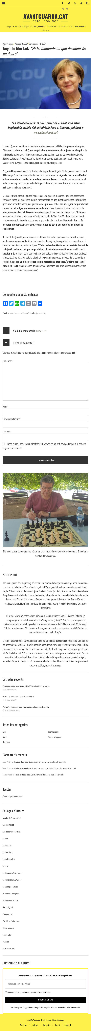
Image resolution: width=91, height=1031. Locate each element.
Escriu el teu (41, 330)
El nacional (7, 845)
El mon (5, 838)
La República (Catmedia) (12, 872)
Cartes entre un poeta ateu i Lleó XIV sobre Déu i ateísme (26, 686)
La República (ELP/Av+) (12, 879)
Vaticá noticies (9, 948)
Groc (4, 737)
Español (68, 1025)
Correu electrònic (11, 419)
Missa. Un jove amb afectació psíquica (18, 696)
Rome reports (8, 927)
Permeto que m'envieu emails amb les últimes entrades (27, 992)
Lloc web (7, 431)
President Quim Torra (11, 921)
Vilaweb (6, 941)
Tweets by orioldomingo (13, 796)
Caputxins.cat (8, 824)
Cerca (86, 3)
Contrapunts (33, 44)
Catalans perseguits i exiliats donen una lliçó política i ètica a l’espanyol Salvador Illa (45, 768)
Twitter (68, 3)
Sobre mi (23, 1025)
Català (57, 1025)
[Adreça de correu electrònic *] (45, 984)
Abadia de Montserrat (11, 817)
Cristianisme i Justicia (11, 831)
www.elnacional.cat (45, 132)
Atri (4, 731)
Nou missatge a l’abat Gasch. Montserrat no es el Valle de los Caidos (39, 774)
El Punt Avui (8, 852)
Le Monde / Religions (11, 893)
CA (63, 9)
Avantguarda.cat (45, 16)
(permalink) (41, 313)
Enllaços (35, 1025)
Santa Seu (7, 934)
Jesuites (6, 866)
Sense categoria (54, 737)
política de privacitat (45, 1008)
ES (67, 9)
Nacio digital (8, 907)
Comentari (8, 361)
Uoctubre (6, 742)
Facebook (62, 3)
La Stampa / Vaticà (10, 886)
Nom (5, 406)
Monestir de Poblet (11, 900)
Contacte (46, 1025)
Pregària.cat (8, 914)
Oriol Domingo (8, 44)
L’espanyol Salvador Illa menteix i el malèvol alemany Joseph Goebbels (40, 762)
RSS (74, 3)
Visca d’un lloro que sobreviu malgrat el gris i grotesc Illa (26, 706)
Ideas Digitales (9, 859)
